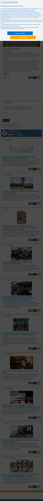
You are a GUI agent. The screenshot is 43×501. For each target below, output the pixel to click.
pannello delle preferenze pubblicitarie (15, 28)
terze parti (20, 11)
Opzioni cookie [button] (23, 37)
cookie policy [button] (31, 10)
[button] (10, 2)
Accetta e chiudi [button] (20, 33)
